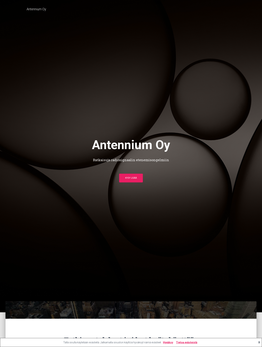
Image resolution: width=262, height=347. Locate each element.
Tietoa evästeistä (186, 342)
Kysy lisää (131, 178)
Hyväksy (168, 342)
